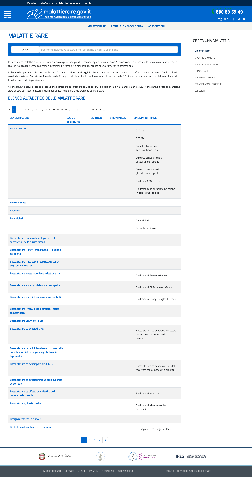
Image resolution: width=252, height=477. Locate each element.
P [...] (66, 109)
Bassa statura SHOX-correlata (26, 321)
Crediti (82, 470)
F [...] (28, 109)
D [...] (21, 109)
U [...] (85, 109)
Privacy (93, 470)
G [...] (32, 109)
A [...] (10, 109)
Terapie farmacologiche (208, 84)
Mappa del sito (52, 470)
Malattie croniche (205, 57)
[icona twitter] (239, 18)
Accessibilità (125, 470)
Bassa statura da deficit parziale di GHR (31, 364)
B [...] (14, 109)
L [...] (49, 109)
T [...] (81, 109)
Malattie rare (202, 51)
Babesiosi (15, 210)
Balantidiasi (16, 218)
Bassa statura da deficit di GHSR (27, 328)
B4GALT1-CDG (18, 128)
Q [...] (70, 109)
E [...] (25, 109)
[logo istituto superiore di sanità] (100, 456)
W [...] (92, 109)
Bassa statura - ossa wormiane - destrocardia (35, 273)
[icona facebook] (233, 18)
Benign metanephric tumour (25, 419)
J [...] (42, 109)
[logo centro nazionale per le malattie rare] (142, 456)
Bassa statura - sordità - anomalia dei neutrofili (36, 297)
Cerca (25, 49)
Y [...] (100, 109)
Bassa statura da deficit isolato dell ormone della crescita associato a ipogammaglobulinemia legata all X (36, 352)
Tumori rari (201, 71)
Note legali (108, 470)
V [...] (88, 109)
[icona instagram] (244, 18)
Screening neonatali (206, 77)
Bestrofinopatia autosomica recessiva (30, 427)
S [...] (77, 109)
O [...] (62, 109)
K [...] (46, 109)
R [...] (73, 109)
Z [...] (104, 109)
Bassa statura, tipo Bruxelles (25, 403)
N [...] (58, 109)
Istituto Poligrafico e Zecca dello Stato (188, 470)
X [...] (96, 109)
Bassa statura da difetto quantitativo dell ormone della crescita (32, 393)
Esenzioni (200, 90)
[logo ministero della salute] (54, 456)
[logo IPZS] (192, 456)
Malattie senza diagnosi (208, 64)
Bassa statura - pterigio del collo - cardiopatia (35, 285)
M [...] (54, 109)
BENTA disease (18, 202)
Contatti (69, 470)
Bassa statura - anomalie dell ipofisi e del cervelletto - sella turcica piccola (32, 240)
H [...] (36, 109)
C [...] (17, 109)
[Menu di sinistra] (7, 14)
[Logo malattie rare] (59, 13)
